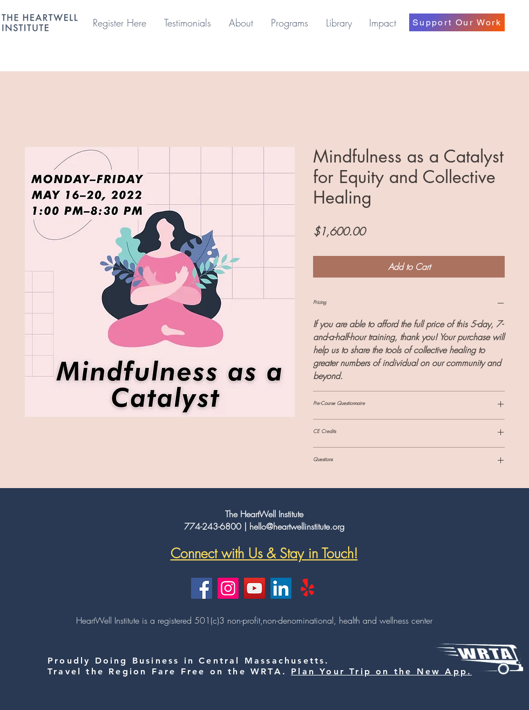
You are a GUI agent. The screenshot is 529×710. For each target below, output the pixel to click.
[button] (241, 22)
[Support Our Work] (457, 22)
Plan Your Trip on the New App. (381, 671)
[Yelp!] (307, 588)
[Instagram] (228, 588)
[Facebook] (201, 588)
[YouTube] (254, 588)
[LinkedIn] (280, 588)
